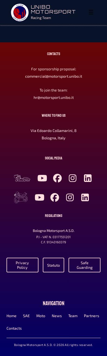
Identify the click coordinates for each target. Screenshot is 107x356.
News (57, 315)
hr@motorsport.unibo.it (54, 97)
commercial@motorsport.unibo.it (53, 76)
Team (72, 315)
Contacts (14, 328)
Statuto (53, 265)
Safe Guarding (85, 265)
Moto (40, 315)
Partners (91, 315)
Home (12, 315)
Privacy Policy (22, 265)
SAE (26, 315)
